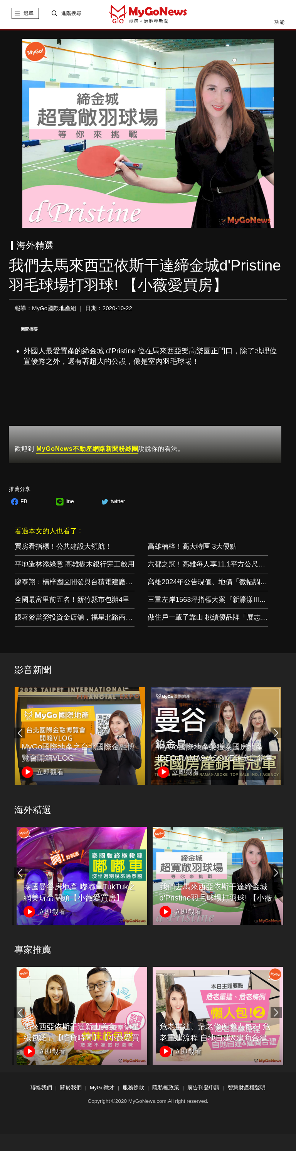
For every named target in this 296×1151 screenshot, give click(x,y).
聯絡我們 (41, 1089)
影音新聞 (32, 671)
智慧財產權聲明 (247, 1089)
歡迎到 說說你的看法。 (99, 451)
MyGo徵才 (102, 1089)
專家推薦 (32, 951)
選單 (29, 14)
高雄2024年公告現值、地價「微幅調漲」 (211, 583)
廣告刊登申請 (203, 1089)
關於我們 (71, 1089)
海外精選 (32, 811)
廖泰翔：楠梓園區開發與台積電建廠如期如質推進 (91, 583)
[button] (276, 734)
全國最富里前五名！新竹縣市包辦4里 (72, 601)
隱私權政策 (165, 1089)
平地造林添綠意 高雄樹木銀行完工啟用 (75, 565)
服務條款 (133, 1089)
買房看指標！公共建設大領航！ (63, 547)
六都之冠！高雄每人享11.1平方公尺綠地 (210, 565)
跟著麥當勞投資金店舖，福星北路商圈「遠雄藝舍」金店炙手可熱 (115, 618)
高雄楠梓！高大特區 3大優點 (192, 547)
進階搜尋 (71, 14)
